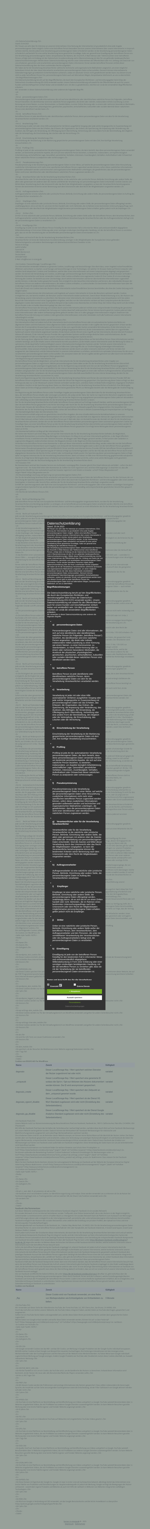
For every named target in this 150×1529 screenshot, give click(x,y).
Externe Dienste (83, 985)
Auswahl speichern (74, 998)
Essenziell (54, 985)
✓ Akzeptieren (74, 991)
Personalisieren (75, 1002)
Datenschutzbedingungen (74, 1006)
